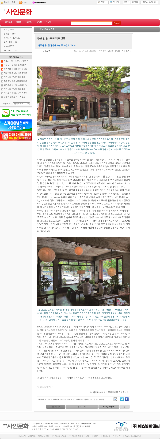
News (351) (9, 46)
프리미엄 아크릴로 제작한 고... (16, 81)
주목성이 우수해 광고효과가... (16, 65)
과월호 (19, 22)
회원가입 (135, 2)
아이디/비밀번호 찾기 (149, 2)
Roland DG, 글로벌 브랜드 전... (17, 61)
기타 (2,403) (9, 30)
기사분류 (8, 22)
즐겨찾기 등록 (9, 2)
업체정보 (29, 22)
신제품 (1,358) (10, 34)
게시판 (48, 22)
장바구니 (102, 2)
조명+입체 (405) (11, 42)
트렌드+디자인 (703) (12, 38)
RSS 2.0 (25, 2)
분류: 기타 (82, 407)
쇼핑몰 (39, 22)
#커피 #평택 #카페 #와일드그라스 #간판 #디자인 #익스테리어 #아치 (76, 399)
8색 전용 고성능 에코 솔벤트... (16, 73)
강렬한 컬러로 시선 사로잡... (15, 97)
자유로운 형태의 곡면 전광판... (16, 93)
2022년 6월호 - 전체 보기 (118, 51)
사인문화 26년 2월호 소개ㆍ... (16, 89)
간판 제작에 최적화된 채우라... (16, 69)
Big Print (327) (10, 50)
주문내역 (114, 2)
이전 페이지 (56, 407)
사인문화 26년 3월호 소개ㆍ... (16, 77)
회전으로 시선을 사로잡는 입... (16, 85)
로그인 (126, 2)
